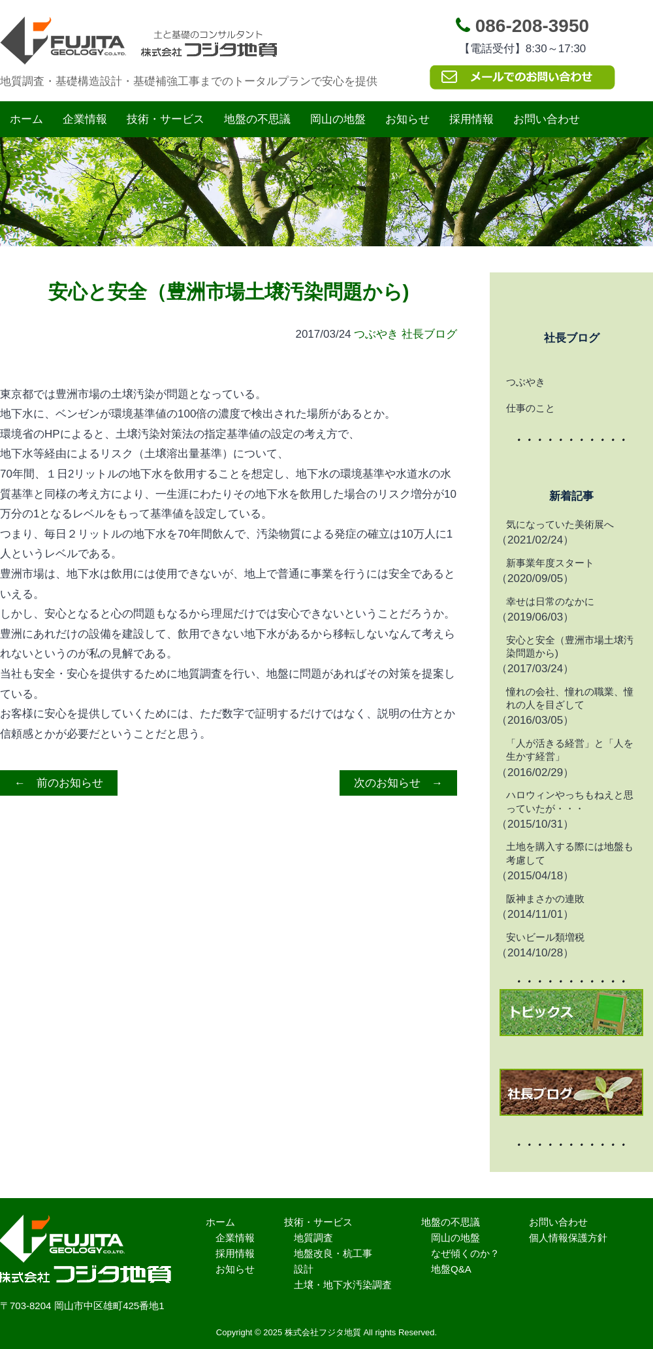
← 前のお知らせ (58, 783)
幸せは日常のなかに (550, 601)
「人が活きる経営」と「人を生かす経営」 (569, 750)
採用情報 (471, 119)
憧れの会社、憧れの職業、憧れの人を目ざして (569, 698)
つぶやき (376, 334)
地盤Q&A (451, 1269)
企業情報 (85, 119)
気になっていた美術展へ (560, 524)
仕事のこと (530, 408)
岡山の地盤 (338, 119)
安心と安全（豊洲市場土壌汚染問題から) (569, 646)
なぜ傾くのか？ (465, 1253)
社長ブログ (429, 334)
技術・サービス (165, 119)
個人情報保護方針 (568, 1237)
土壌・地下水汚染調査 (343, 1284)
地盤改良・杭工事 (333, 1253)
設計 (303, 1269)
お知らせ (407, 119)
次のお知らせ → (398, 783)
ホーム (26, 119)
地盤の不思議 (257, 119)
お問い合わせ (546, 119)
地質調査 (313, 1237)
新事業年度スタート (550, 562)
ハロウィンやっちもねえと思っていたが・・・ (569, 801)
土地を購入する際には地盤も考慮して (569, 853)
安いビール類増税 (545, 937)
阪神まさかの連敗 (545, 898)
